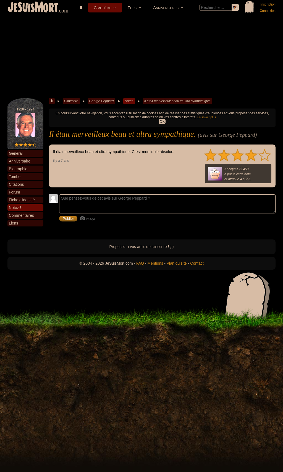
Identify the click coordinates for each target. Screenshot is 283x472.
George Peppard (101, 101)
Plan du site (177, 263)
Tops (132, 7)
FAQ (140, 263)
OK (162, 121)
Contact (196, 263)
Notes (129, 101)
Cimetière (102, 7)
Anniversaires (166, 7)
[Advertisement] (141, 56)
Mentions (155, 263)
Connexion (268, 11)
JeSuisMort (32, 8)
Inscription (268, 4)
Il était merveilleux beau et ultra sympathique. (177, 101)
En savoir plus (206, 117)
